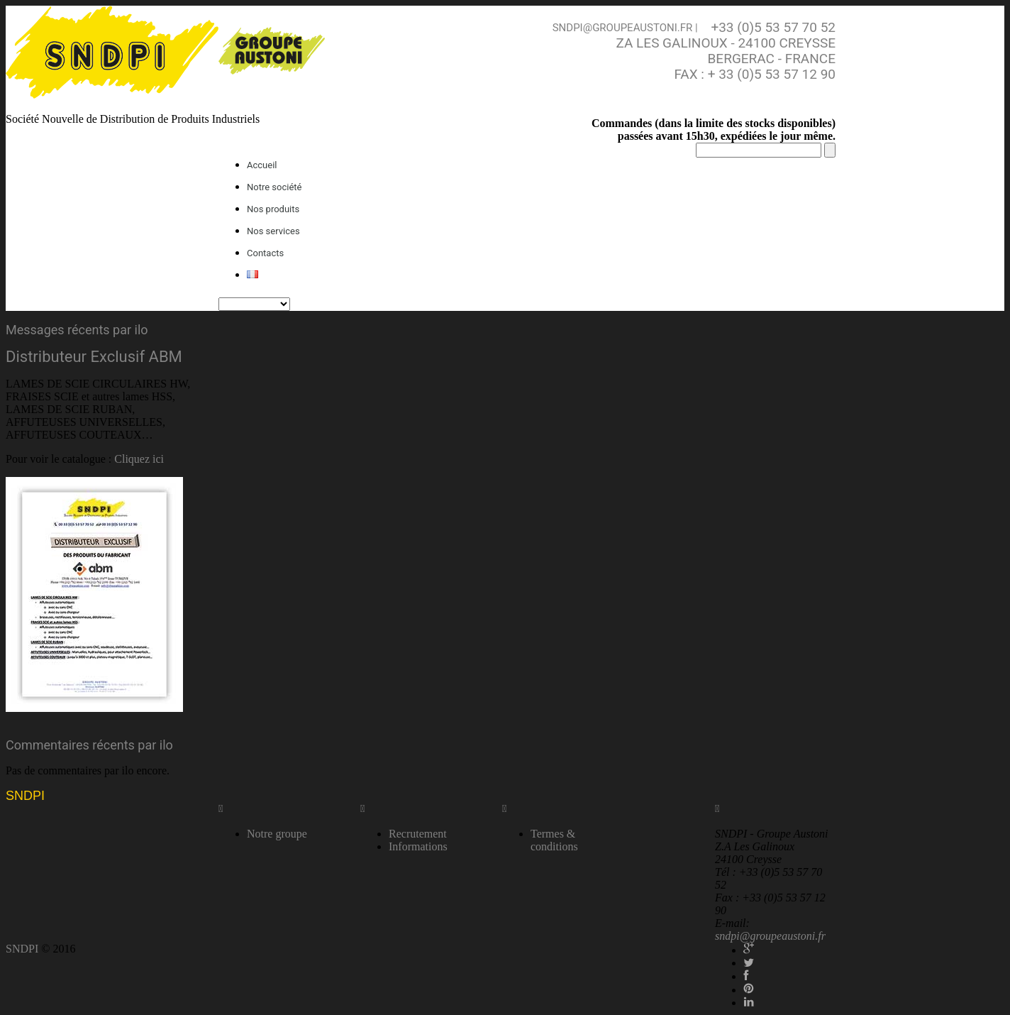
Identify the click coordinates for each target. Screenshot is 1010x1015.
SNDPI (25, 796)
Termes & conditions (554, 840)
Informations (418, 846)
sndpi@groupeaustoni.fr (623, 27)
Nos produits (273, 209)
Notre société (274, 187)
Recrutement (418, 834)
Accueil (262, 165)
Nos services (273, 231)
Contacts (265, 253)
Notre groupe (277, 834)
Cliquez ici (139, 459)
